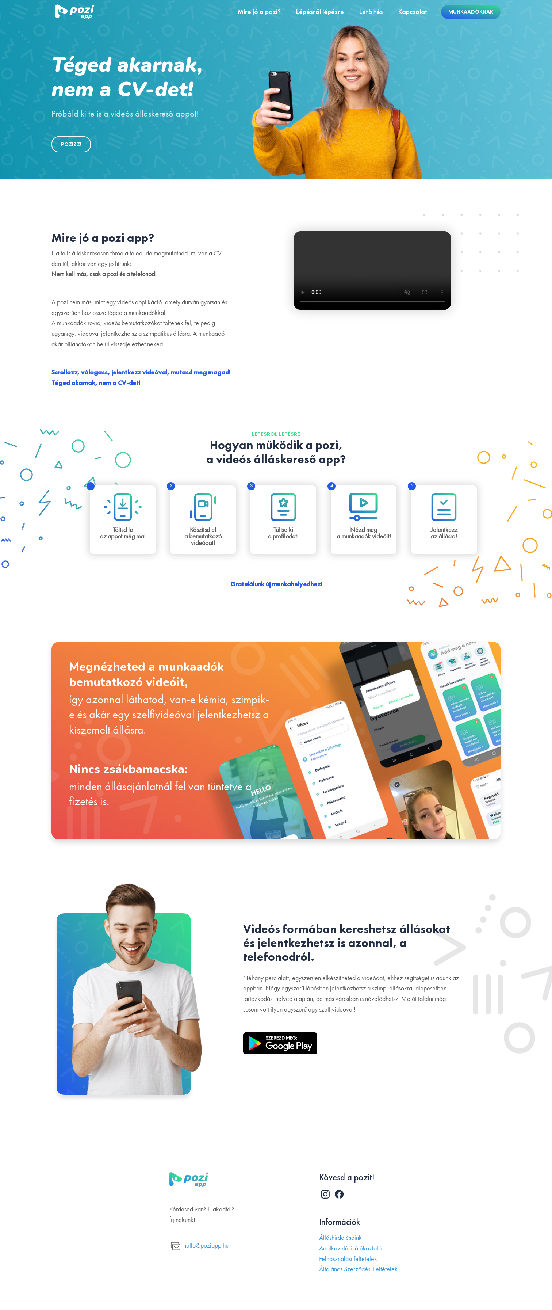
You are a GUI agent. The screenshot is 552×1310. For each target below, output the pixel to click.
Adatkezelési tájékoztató (350, 1248)
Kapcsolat (413, 11)
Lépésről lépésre (320, 11)
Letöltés (371, 11)
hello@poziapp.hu (200, 1246)
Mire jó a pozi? (259, 11)
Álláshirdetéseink (340, 1238)
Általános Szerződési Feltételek (358, 1269)
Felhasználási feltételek (348, 1259)
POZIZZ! (71, 144)
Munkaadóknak (470, 11)
